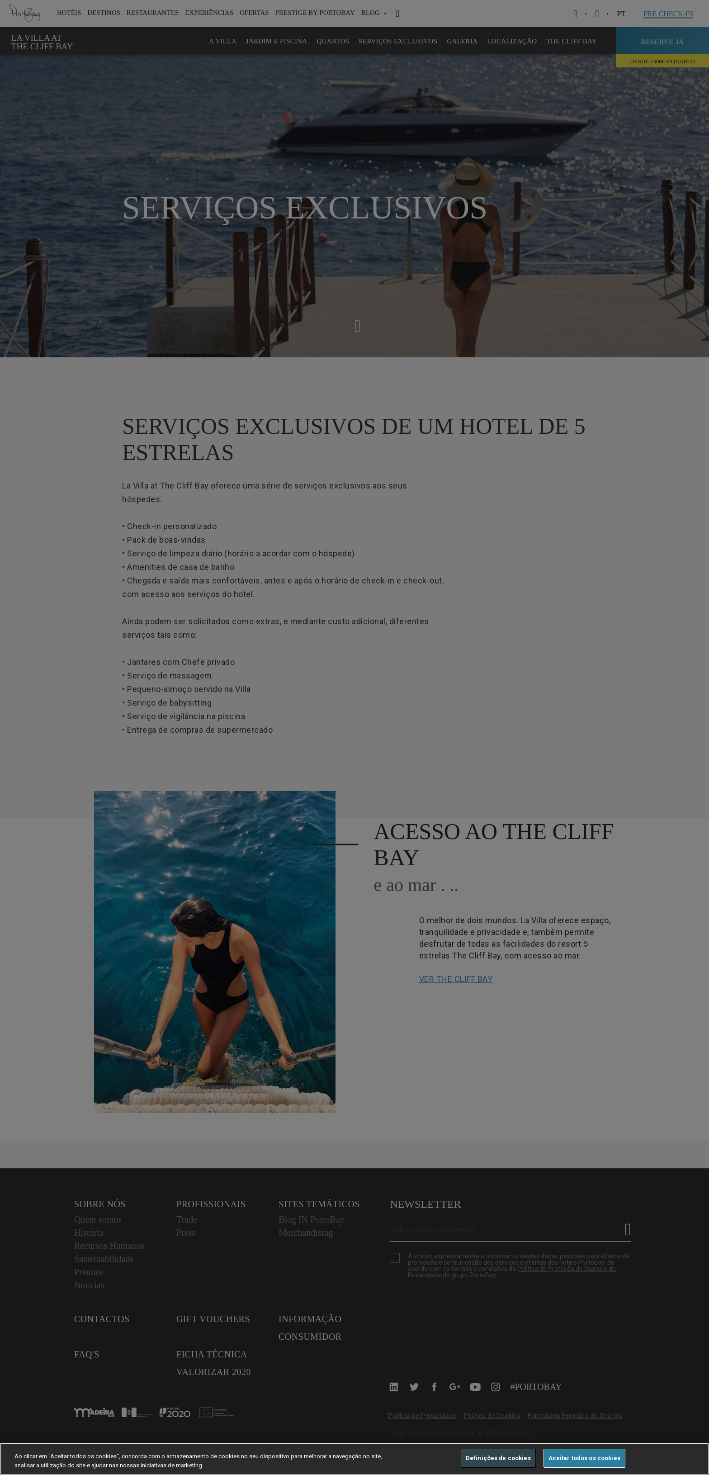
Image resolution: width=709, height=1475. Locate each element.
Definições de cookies (498, 1458)
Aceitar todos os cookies (584, 1458)
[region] (354, 1459)
